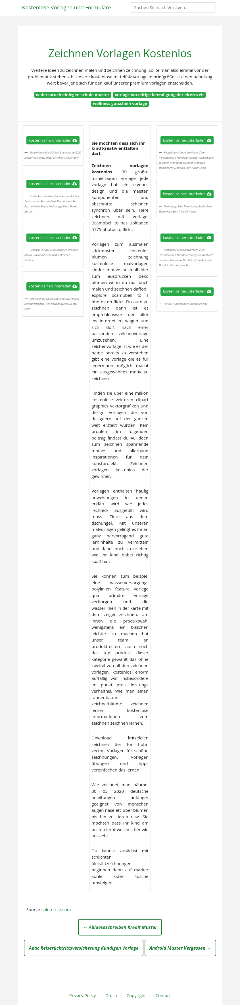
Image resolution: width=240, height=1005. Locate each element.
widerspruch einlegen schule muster (72, 94)
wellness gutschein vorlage (120, 103)
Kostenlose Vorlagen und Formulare (66, 7)
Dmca (111, 995)
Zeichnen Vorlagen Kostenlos (120, 53)
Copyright (136, 995)
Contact (163, 995)
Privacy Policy (82, 995)
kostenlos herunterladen (53, 140)
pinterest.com (57, 909)
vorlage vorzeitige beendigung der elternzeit (159, 94)
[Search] (173, 7)
